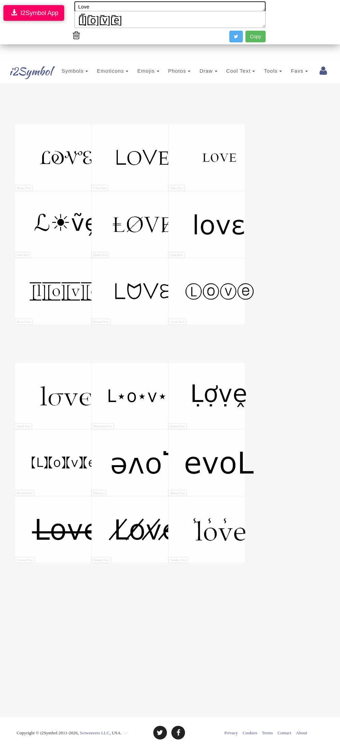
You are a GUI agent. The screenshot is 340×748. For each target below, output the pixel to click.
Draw (198, 71)
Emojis (138, 71)
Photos (169, 71)
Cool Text (230, 71)
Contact (284, 732)
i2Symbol (23, 71)
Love (170, 6)
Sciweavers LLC (95, 732)
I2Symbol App (33, 12)
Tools (263, 71)
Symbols (65, 71)
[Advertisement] (139, 105)
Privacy (231, 732)
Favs (289, 71)
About (301, 732)
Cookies (250, 732)
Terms (267, 732)
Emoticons (102, 71)
